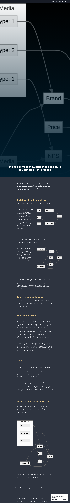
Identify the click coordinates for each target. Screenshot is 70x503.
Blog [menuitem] (53, 1)
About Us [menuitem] (61, 1)
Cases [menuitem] (57, 1)
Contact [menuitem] (66, 1)
